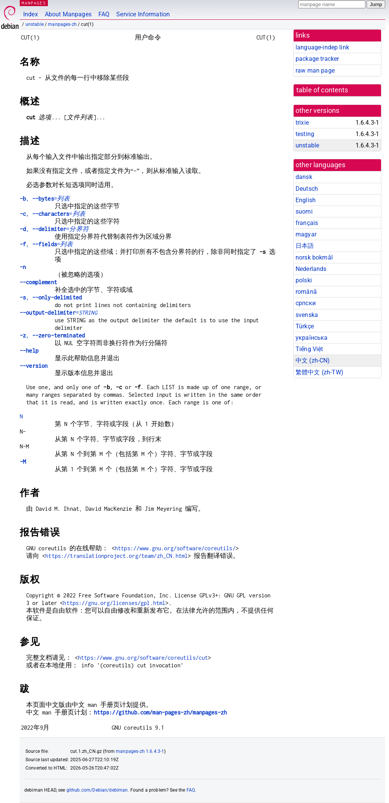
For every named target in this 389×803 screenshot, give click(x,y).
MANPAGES (34, 2)
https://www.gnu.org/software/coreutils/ (175, 548)
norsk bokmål (314, 257)
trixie (302, 122)
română (306, 291)
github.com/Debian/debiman (97, 790)
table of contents (322, 90)
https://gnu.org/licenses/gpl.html (114, 603)
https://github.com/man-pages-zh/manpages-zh (160, 712)
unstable (34, 24)
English (306, 200)
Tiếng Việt (309, 349)
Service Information (143, 14)
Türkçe (305, 326)
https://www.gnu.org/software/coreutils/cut (143, 657)
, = (45, 198)
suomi (304, 211)
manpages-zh (62, 24)
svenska (307, 314)
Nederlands (311, 268)
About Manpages (68, 14)
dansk (304, 177)
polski (304, 280)
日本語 (305, 245)
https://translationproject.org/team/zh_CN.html (116, 556)
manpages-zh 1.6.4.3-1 (140, 751)
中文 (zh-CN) (313, 360)
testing (305, 134)
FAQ (103, 14)
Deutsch (307, 188)
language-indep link (322, 47)
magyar (306, 234)
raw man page (315, 70)
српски (306, 303)
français (307, 222)
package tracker (317, 58)
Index (30, 14)
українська (312, 337)
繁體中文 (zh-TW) (319, 372)
